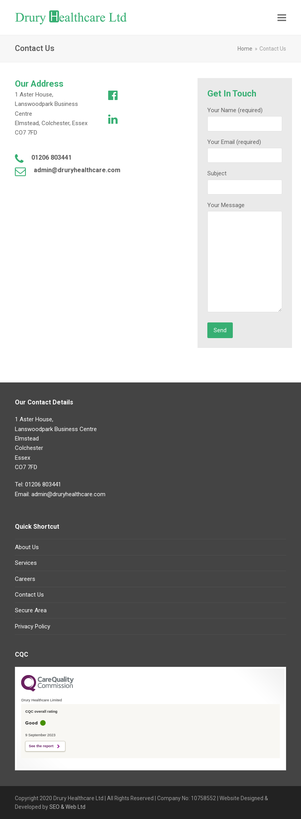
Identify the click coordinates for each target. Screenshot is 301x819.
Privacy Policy (32, 626)
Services (26, 562)
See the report (41, 746)
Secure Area (31, 610)
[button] (281, 17)
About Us (27, 547)
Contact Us (29, 594)
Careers (25, 578)
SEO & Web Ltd (66, 807)
